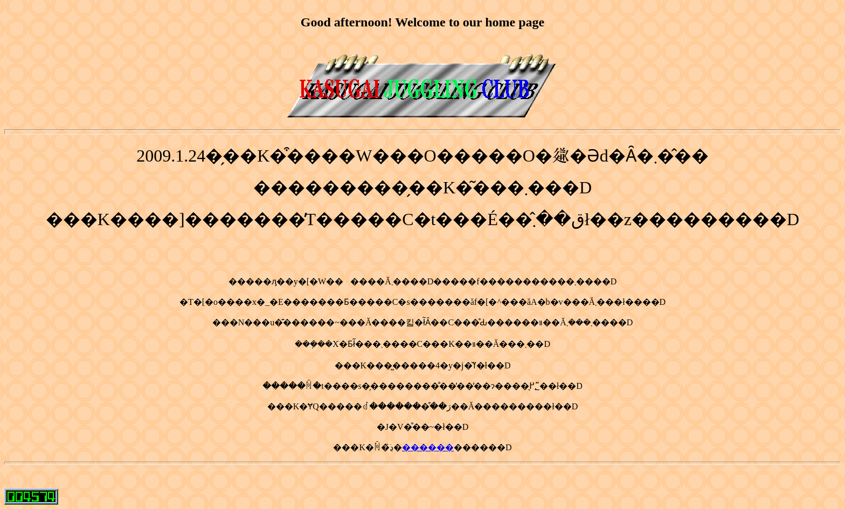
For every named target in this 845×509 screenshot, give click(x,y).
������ (428, 447)
